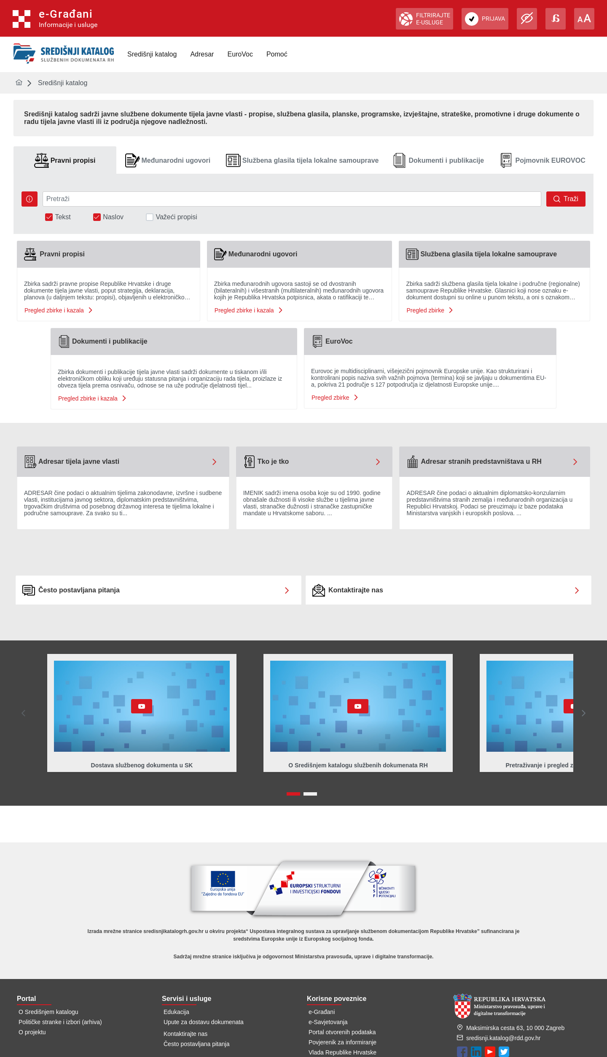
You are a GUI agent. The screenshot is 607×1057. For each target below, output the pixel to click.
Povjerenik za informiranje (342, 1042)
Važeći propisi (176, 217)
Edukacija (176, 1012)
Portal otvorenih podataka (342, 1032)
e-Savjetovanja (328, 1022)
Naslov (113, 217)
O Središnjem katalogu (48, 1012)
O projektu (32, 1032)
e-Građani (322, 1012)
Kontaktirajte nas (185, 1033)
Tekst (62, 217)
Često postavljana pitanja (196, 1044)
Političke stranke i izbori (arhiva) (60, 1022)
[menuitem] (152, 54)
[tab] (64, 160)
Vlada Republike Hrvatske (342, 1052)
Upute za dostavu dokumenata (204, 1022)
